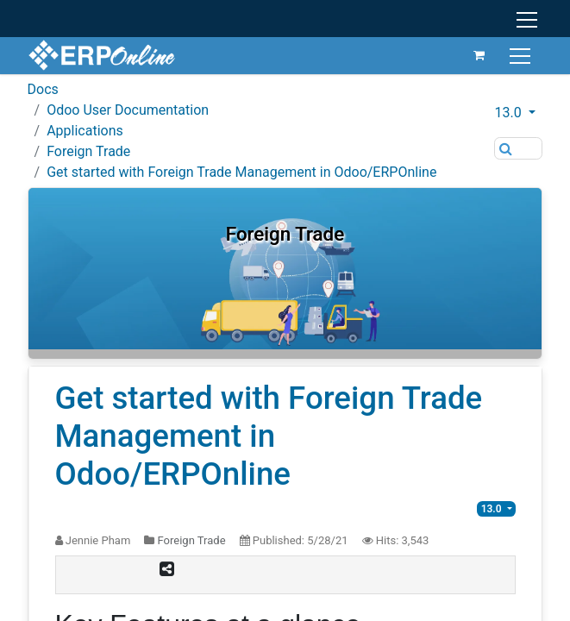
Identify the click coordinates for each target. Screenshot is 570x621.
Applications (85, 130)
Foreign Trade (88, 151)
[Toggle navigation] (522, 55)
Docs (43, 89)
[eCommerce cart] (479, 55)
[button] (518, 113)
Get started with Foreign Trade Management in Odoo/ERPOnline (241, 172)
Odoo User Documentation (128, 110)
